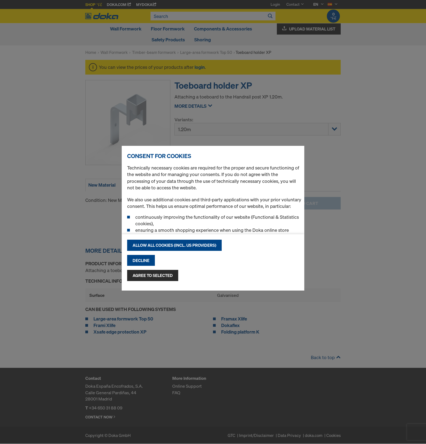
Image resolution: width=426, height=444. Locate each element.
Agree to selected (153, 275)
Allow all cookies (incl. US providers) (174, 245)
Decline (141, 260)
